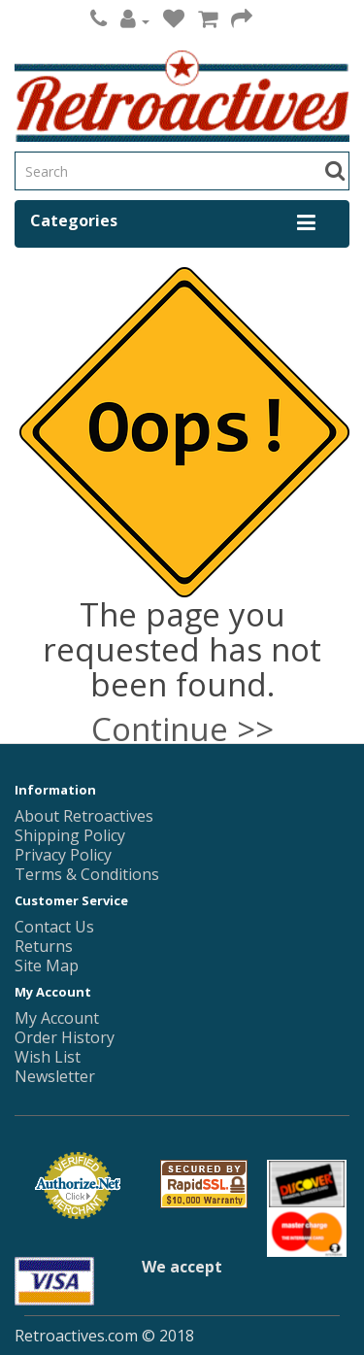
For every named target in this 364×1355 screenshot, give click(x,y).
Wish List (48, 1056)
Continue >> (182, 729)
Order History (65, 1037)
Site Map (47, 965)
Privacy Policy (63, 854)
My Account (57, 1018)
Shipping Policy (70, 835)
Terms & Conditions (87, 874)
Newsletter (55, 1076)
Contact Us (54, 926)
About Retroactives (84, 816)
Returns (44, 946)
